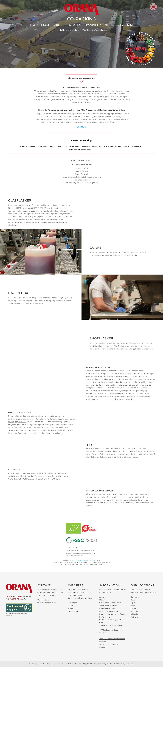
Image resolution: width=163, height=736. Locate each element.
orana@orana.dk (80, 560)
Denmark (134, 597)
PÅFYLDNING (136, 147)
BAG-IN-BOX (62, 147)
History (102, 600)
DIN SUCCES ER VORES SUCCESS (80, 150)
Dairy (70, 606)
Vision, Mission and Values (110, 603)
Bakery (71, 608)
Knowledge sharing (107, 608)
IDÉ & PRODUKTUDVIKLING (91, 147)
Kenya (133, 608)
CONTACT (44, 585)
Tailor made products (108, 606)
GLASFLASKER (42, 147)
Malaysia (134, 611)
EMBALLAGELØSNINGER (112, 147)
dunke (11, 422)
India (133, 606)
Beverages (72, 603)
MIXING (126, 147)
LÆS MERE (82, 127)
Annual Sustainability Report (111, 625)
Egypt (133, 603)
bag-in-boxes (20, 422)
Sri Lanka (134, 614)
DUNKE (52, 147)
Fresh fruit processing (108, 611)
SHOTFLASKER (74, 147)
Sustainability (105, 617)
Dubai (133, 600)
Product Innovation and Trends (112, 614)
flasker (72, 419)
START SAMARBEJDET (27, 147)
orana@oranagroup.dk (46, 603)
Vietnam (134, 617)
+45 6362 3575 (95, 560)
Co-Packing (73, 611)
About (101, 597)
